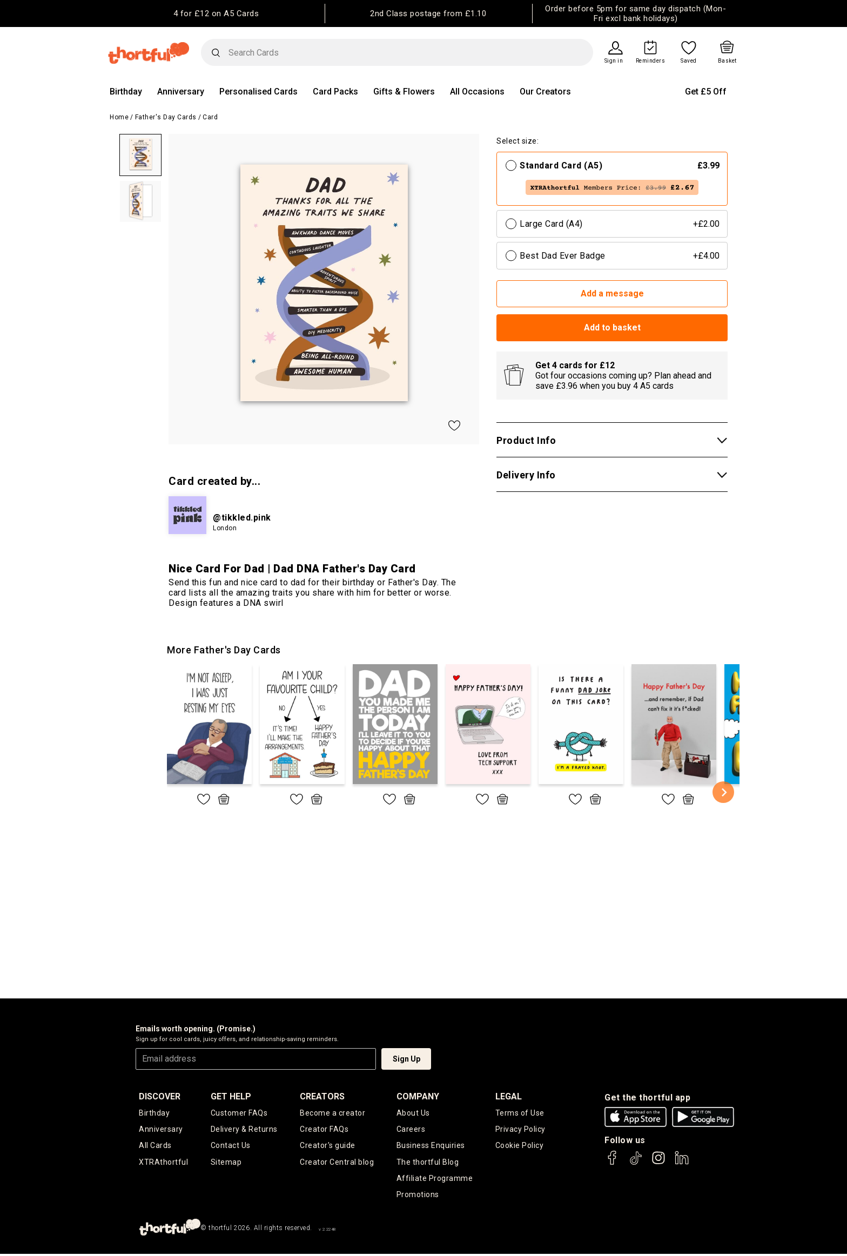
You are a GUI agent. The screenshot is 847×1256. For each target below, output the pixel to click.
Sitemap (226, 1163)
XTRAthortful (163, 1163)
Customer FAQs (239, 1113)
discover (159, 1096)
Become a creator (332, 1113)
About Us (413, 1113)
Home (119, 117)
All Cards (155, 1146)
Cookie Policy (519, 1146)
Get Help (231, 1096)
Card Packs (335, 91)
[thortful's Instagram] (658, 1163)
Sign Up (406, 1059)
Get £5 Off (706, 91)
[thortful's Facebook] (612, 1163)
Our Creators (545, 91)
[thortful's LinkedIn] (682, 1163)
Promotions (417, 1196)
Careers (411, 1129)
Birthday (126, 91)
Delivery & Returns (244, 1129)
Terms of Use (519, 1113)
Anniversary (180, 91)
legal (508, 1096)
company (417, 1096)
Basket (727, 61)
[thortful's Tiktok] (636, 1163)
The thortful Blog (427, 1163)
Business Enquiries (430, 1146)
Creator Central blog (337, 1163)
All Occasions (477, 91)
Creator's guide (327, 1146)
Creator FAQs (324, 1129)
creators (322, 1096)
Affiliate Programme (434, 1180)
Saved (689, 61)
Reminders (651, 61)
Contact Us (231, 1146)
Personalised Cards (258, 91)
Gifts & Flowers (404, 91)
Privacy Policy (520, 1129)
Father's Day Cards (166, 117)
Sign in (613, 61)
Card (210, 117)
